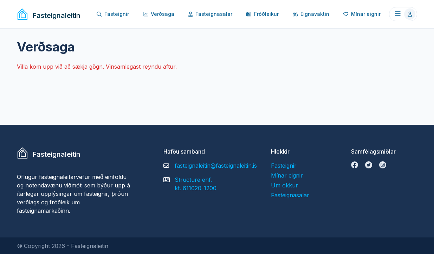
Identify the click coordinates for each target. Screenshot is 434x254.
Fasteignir (113, 14)
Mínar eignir (362, 14)
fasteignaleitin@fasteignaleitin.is (216, 165)
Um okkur (284, 185)
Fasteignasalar (210, 14)
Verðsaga (158, 14)
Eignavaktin (311, 14)
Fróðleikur (262, 14)
